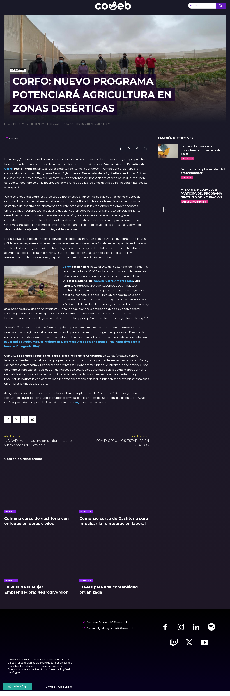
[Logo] (115, 5)
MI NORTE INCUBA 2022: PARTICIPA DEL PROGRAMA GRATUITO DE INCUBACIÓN (201, 193)
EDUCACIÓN (187, 177)
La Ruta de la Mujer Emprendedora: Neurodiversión (37, 595)
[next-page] (165, 209)
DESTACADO (86, 511)
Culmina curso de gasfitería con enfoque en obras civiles (38, 521)
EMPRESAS (10, 511)
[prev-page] (160, 209)
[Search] (221, 6)
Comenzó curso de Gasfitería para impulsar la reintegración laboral (111, 523)
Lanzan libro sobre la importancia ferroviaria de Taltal (201, 150)
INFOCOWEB (18, 70)
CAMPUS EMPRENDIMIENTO (194, 202)
